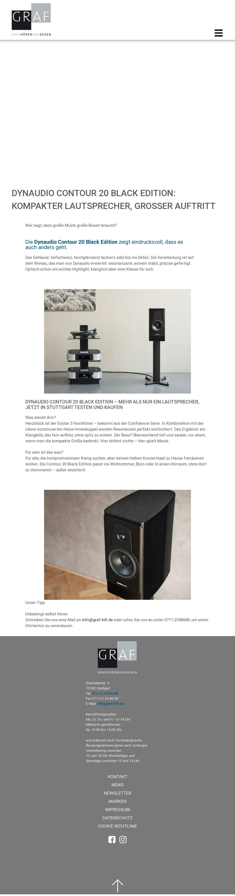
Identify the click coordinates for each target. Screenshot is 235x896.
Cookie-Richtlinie (117, 827)
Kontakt (117, 778)
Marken (117, 803)
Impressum (117, 811)
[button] (217, 35)
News (117, 786)
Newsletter (117, 794)
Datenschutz (117, 819)
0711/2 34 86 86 (105, 695)
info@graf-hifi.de (97, 621)
